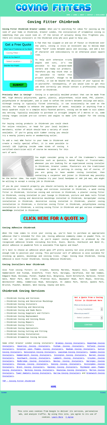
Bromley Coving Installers (70, 343)
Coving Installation (28, 334)
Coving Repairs (26, 322)
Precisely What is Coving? (16, 95)
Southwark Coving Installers (33, 358)
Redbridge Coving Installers (33, 361)
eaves (65, 107)
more (62, 285)
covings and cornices (46, 189)
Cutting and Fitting (36, 331)
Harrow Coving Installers (67, 373)
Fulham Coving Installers (69, 346)
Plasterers (75, 166)
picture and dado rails (84, 195)
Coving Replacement (28, 316)
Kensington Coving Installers (40, 352)
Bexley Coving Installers (68, 361)
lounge (50, 195)
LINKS (75, 15)
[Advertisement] (87, 136)
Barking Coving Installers (39, 370)
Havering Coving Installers (33, 346)
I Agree (69, 417)
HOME (68, 15)
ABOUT (82, 15)
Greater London (24, 343)
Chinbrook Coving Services (23, 291)
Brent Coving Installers (30, 367)
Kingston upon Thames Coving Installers (40, 349)
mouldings (7, 210)
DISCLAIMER (100, 15)
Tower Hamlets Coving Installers (33, 373)
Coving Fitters (26, 325)
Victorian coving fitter (50, 204)
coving (16, 104)
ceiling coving (43, 207)
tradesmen (40, 169)
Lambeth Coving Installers (69, 358)
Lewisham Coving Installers (73, 352)
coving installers (43, 343)
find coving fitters (20, 270)
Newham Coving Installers (80, 349)
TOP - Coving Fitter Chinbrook (18, 381)
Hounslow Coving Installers (72, 370)
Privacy (103, 392)
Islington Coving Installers (70, 355)
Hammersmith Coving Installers (34, 355)
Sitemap (4, 392)
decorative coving (46, 201)
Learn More (57, 417)
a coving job (33, 181)
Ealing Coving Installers (66, 364)
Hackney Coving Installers (62, 367)
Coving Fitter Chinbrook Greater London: (24, 29)
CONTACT (90, 15)
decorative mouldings (43, 198)
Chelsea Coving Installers (32, 364)
